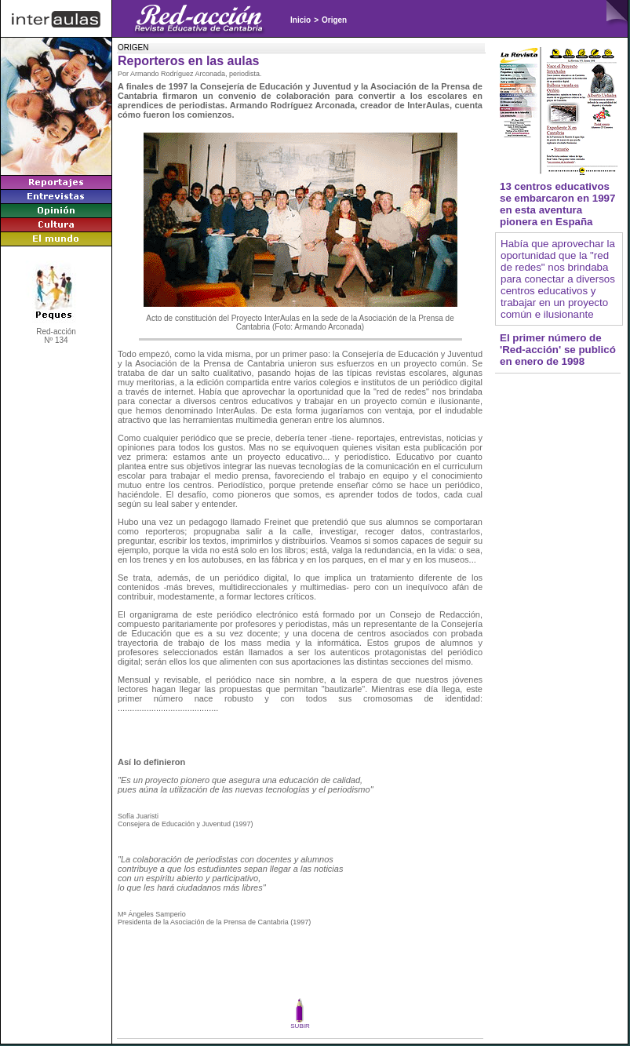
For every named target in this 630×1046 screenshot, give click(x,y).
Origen (334, 20)
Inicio (300, 20)
